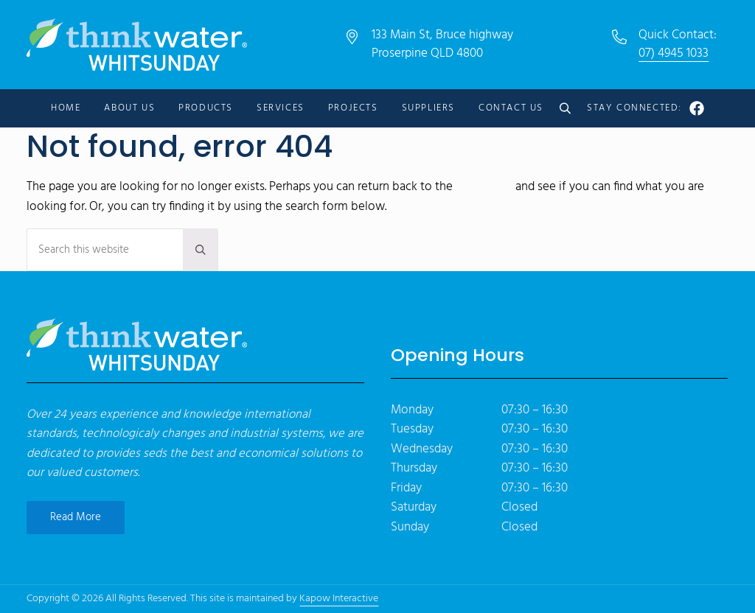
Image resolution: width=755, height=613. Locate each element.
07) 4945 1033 (674, 53)
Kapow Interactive (338, 598)
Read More (75, 517)
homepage (484, 187)
